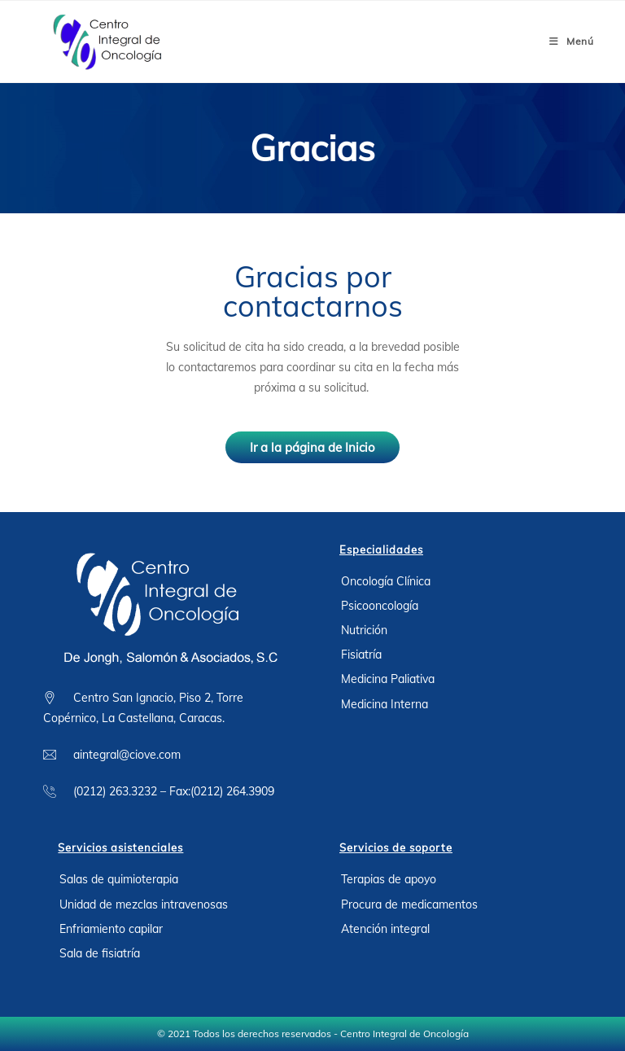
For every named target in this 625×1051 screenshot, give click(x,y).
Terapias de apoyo (388, 879)
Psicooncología (379, 605)
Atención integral (385, 929)
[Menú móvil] (571, 41)
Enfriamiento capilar (111, 929)
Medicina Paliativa (388, 679)
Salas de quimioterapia (118, 879)
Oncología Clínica (386, 581)
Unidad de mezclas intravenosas (143, 904)
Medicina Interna (384, 704)
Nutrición (364, 630)
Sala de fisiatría (99, 953)
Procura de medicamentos (409, 904)
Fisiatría (361, 654)
